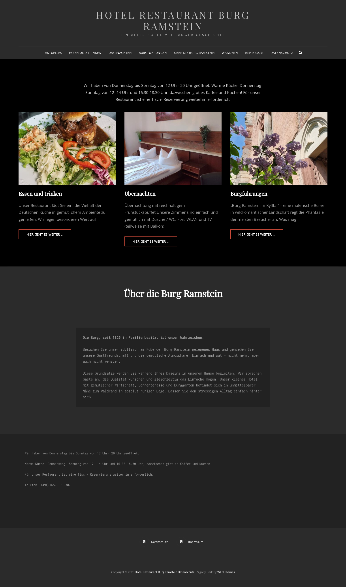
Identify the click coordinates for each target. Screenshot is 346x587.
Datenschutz (282, 53)
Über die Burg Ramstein (194, 53)
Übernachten (120, 53)
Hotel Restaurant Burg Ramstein (173, 20)
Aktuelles (53, 53)
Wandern (230, 53)
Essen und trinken (85, 53)
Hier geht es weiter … (48, 235)
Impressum (254, 53)
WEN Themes (226, 572)
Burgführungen (153, 53)
